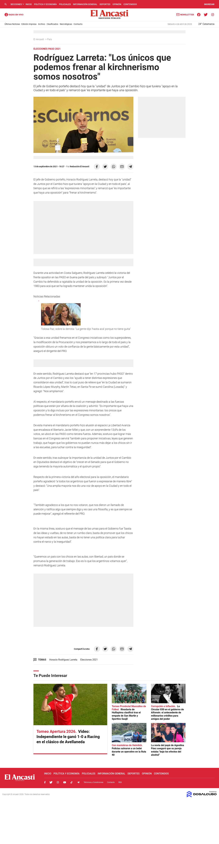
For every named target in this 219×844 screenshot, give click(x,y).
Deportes (105, 4)
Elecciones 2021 (89, 659)
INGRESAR (209, 4)
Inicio (29, 4)
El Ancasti (39, 39)
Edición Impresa (28, 24)
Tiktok (71, 782)
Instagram (57, 782)
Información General (85, 4)
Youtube (64, 782)
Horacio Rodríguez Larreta (63, 659)
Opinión (117, 4)
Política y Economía (45, 4)
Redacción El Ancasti (79, 166)
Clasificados (52, 24)
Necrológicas (66, 24)
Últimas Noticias (12, 24)
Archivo (41, 24)
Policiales (65, 4)
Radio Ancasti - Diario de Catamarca (14, 14)
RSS (120, 782)
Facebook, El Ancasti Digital (45, 782)
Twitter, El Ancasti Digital (50, 782)
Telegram (78, 782)
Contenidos (130, 4)
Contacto (78, 24)
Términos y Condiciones (93, 782)
